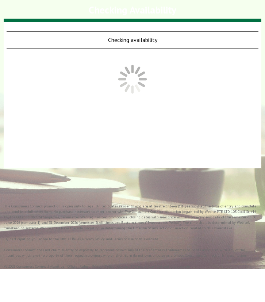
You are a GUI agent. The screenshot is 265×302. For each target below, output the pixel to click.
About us (57, 266)
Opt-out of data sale (173, 266)
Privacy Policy (103, 266)
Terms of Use (143, 266)
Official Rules (78, 266)
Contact (124, 266)
